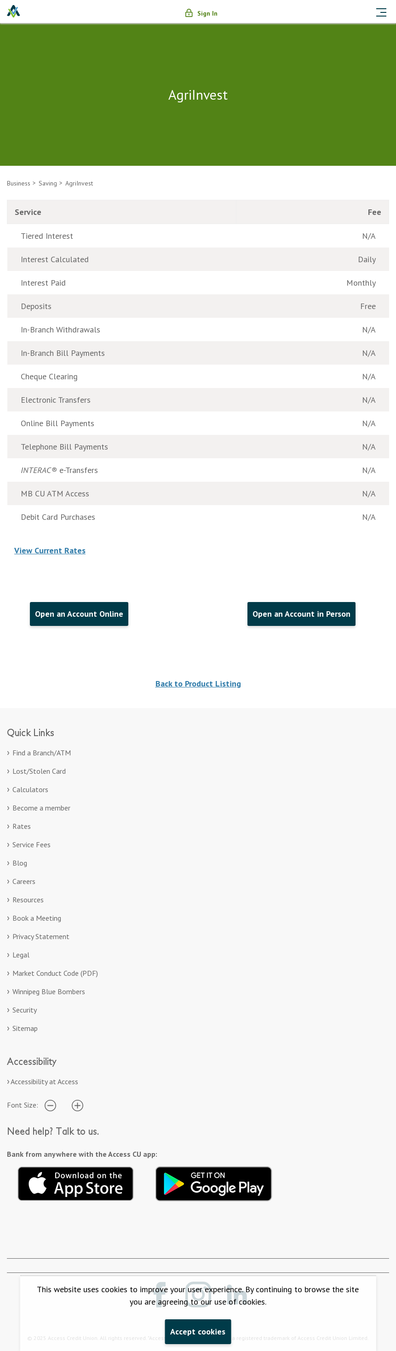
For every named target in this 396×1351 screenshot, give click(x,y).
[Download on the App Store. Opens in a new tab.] (76, 1182)
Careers (23, 881)
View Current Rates (50, 550)
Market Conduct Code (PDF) (55, 973)
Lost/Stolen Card (39, 771)
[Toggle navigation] (381, 11)
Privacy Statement (40, 936)
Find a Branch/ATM (41, 752)
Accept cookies (197, 1331)
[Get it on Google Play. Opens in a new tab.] (214, 1182)
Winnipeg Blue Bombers (48, 991)
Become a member (41, 807)
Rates (21, 826)
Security (24, 1009)
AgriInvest (79, 183)
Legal (20, 954)
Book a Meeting (36, 918)
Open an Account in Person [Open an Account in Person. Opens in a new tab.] (301, 613)
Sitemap (25, 1028)
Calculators (30, 789)
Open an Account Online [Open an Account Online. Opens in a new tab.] (79, 613)
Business (18, 183)
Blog (19, 862)
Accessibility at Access (44, 1081)
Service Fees (31, 844)
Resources (28, 899)
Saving (48, 183)
